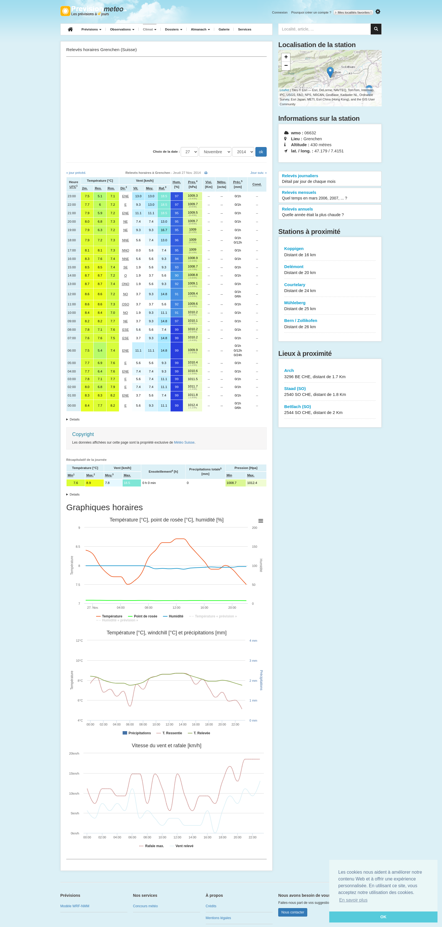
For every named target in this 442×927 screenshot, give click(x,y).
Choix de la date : (166, 151)
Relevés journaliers (330, 179)
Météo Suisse (184, 442)
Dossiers (173, 29)
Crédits (211, 906)
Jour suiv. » (258, 172)
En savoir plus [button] (353, 900)
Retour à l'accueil (93, 11)
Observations (122, 29)
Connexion (280, 12)
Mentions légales (218, 918)
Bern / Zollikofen (330, 324)
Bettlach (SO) (330, 410)
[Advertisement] (166, 101)
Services (244, 29)
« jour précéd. (76, 172)
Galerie (223, 29)
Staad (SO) (330, 392)
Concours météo (145, 906)
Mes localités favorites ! (353, 12)
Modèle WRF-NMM (74, 906)
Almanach (200, 29)
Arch (330, 374)
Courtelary (330, 288)
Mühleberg (330, 306)
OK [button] (383, 917)
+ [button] (286, 57)
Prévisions (91, 29)
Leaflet (284, 90)
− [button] (286, 66)
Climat (149, 29)
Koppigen (330, 252)
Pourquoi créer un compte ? (311, 12)
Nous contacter (292, 912)
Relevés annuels (330, 212)
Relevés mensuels (330, 195)
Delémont (330, 270)
